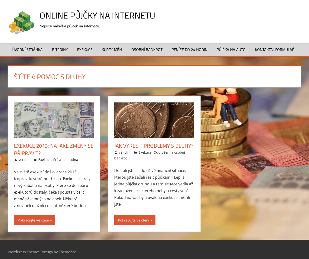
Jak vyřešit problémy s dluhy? (154, 146)
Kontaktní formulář (275, 49)
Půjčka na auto (231, 49)
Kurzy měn (112, 49)
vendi (23, 159)
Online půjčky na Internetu (97, 15)
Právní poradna (65, 159)
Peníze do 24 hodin (190, 49)
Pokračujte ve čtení (33, 220)
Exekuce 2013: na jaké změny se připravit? (54, 149)
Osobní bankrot (146, 49)
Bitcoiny (60, 49)
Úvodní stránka (27, 49)
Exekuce (85, 49)
